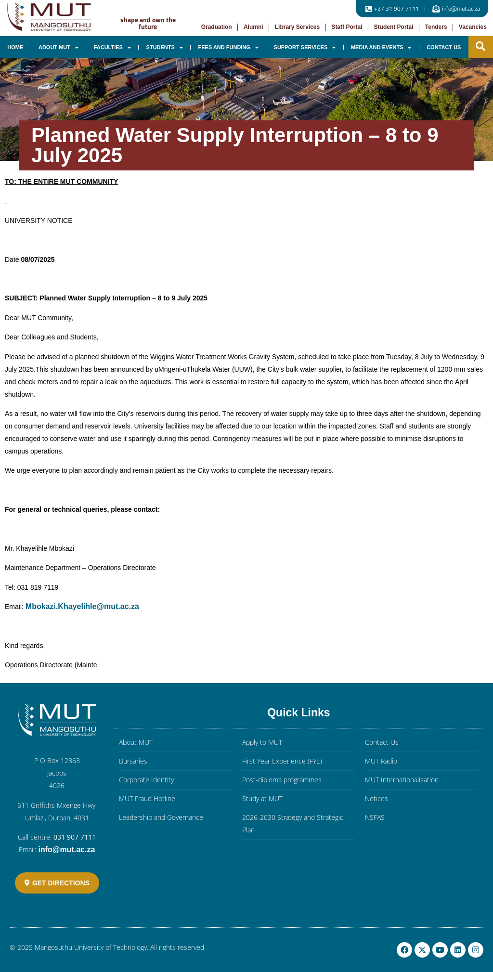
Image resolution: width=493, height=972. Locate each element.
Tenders (436, 27)
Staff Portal (346, 27)
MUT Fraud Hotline (147, 798)
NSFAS (375, 817)
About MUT (58, 47)
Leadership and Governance (161, 817)
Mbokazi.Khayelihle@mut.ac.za (82, 606)
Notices (376, 798)
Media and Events (381, 47)
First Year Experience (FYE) (282, 760)
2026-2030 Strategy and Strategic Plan (292, 823)
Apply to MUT (262, 742)
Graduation (216, 27)
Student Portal (394, 27)
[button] (480, 46)
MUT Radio (381, 760)
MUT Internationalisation (402, 779)
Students (164, 47)
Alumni (253, 27)
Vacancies (473, 27)
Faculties (112, 47)
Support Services (305, 47)
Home (15, 47)
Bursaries (133, 760)
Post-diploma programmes (282, 779)
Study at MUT (262, 798)
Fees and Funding (228, 47)
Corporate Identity (146, 779)
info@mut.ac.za (66, 849)
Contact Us (444, 47)
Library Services (297, 27)
